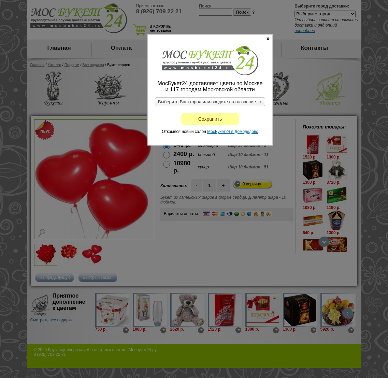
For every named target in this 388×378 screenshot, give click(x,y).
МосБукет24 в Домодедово (232, 131)
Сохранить (210, 119)
